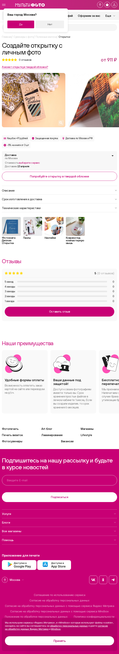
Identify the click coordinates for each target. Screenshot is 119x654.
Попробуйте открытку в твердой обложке (59, 176)
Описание (59, 190)
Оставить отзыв (59, 311)
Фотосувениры (12, 441)
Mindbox (56, 629)
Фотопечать (10, 428)
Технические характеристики (59, 207)
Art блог (46, 428)
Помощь (59, 540)
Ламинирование (52, 435)
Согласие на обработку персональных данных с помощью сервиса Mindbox (59, 611)
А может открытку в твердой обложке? (25, 66)
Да (20, 24)
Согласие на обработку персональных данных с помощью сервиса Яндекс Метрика (59, 605)
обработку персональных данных (69, 625)
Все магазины (59, 531)
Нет (50, 24)
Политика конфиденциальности (94, 616)
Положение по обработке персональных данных (36, 616)
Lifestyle (86, 435)
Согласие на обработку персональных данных (59, 600)
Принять (59, 641)
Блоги (59, 522)
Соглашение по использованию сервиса (59, 594)
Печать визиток (12, 435)
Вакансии (67, 441)
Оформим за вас (89, 15)
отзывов (25, 59)
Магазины (87, 428)
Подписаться (59, 497)
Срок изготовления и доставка (59, 198)
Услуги (59, 513)
